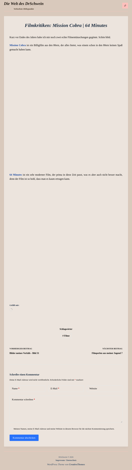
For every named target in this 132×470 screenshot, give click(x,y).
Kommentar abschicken (24, 438)
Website (93, 388)
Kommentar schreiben (23, 400)
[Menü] (125, 5)
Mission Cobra (18, 45)
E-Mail (55, 389)
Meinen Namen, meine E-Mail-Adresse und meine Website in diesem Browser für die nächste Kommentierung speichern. (64, 429)
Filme (66, 336)
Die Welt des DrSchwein (24, 3)
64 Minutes (16, 174)
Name (15, 389)
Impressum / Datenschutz (66, 460)
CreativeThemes (77, 464)
